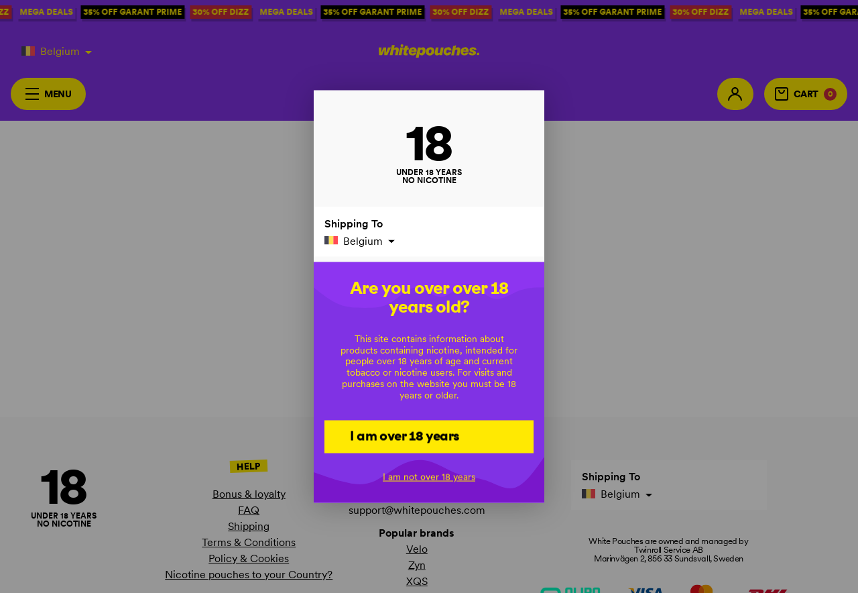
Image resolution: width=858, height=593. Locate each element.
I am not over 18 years (429, 477)
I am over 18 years (404, 436)
